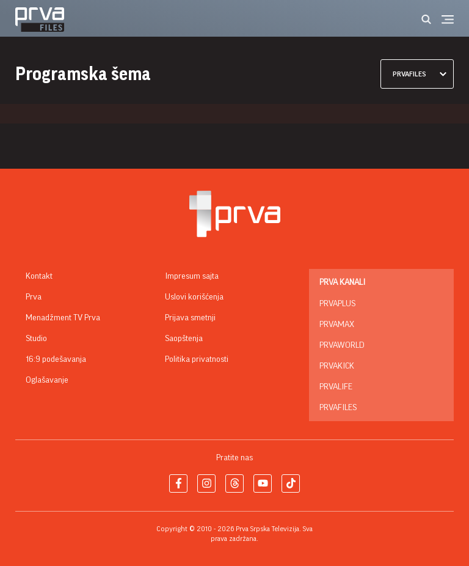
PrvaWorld (342, 345)
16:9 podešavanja (56, 359)
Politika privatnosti (196, 359)
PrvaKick (336, 366)
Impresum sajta (192, 276)
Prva (34, 297)
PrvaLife (335, 387)
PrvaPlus (337, 304)
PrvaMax (336, 324)
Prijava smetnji (190, 318)
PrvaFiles (338, 407)
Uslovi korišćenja (194, 297)
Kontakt (39, 276)
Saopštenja (184, 338)
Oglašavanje (47, 380)
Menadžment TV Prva (63, 318)
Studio (36, 338)
